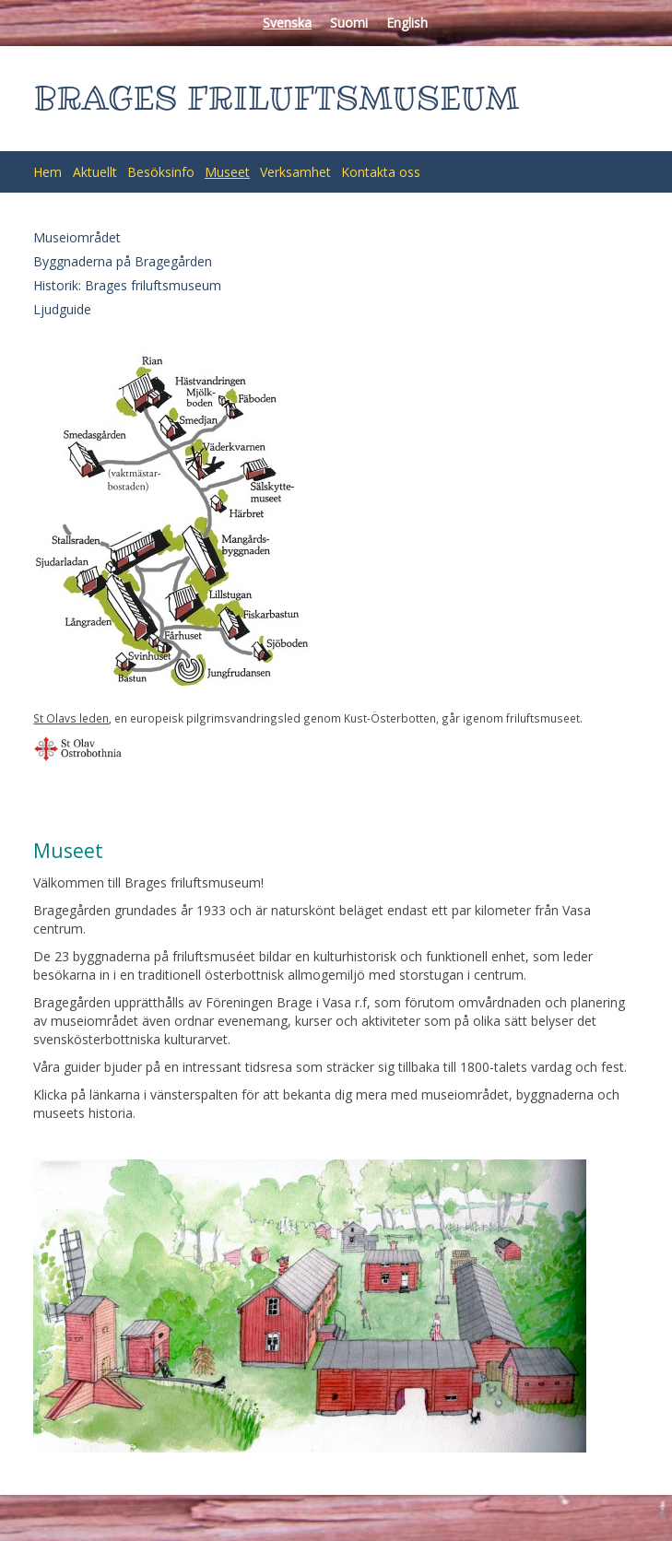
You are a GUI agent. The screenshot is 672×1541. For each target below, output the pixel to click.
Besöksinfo (161, 172)
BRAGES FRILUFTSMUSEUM (276, 98)
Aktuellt (95, 172)
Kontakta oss (380, 172)
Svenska (287, 22)
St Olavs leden (71, 718)
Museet (227, 172)
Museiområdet (77, 237)
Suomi (349, 22)
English (407, 22)
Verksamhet (295, 172)
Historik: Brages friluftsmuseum (127, 285)
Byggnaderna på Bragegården (122, 261)
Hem (47, 172)
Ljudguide (62, 309)
